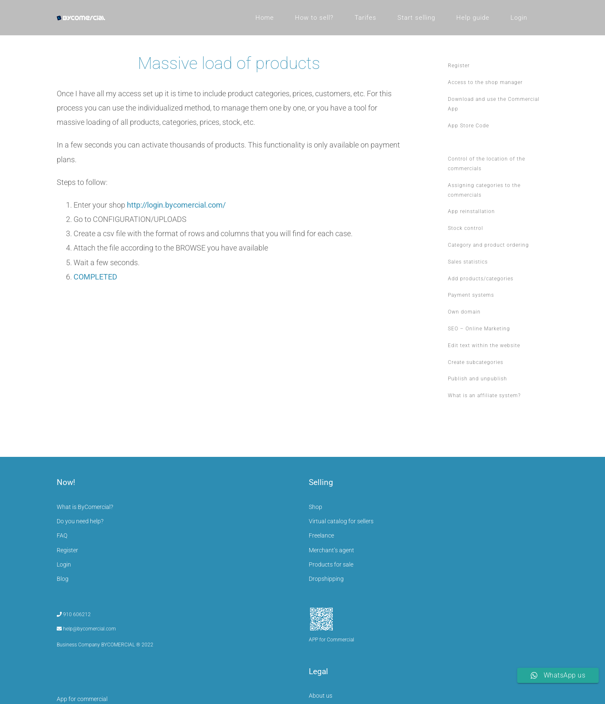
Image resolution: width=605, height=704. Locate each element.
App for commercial (82, 699)
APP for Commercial (331, 640)
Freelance (321, 535)
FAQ (62, 535)
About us (320, 695)
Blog (62, 578)
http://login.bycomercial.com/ (176, 204)
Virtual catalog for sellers (341, 521)
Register (67, 550)
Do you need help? (80, 521)
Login (64, 564)
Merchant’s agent (331, 550)
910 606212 (74, 614)
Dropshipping (326, 578)
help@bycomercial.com (86, 629)
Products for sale (331, 564)
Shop (315, 507)
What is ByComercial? (85, 507)
